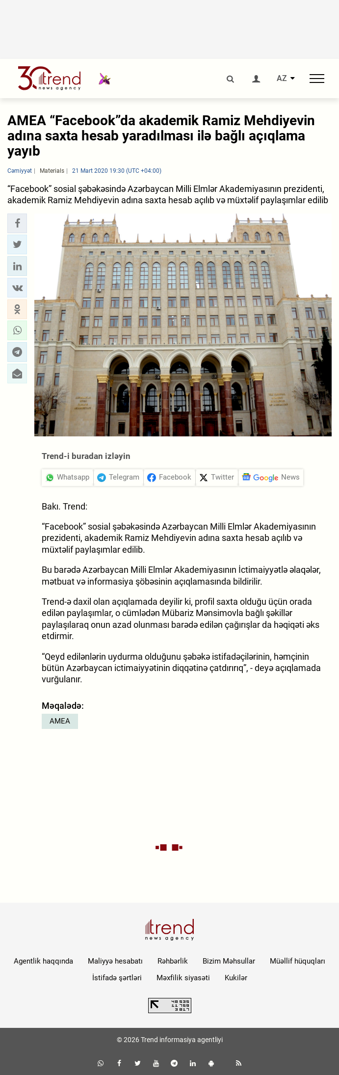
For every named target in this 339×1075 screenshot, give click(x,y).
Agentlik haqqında (43, 961)
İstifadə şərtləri (117, 977)
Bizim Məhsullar (229, 961)
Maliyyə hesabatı (115, 961)
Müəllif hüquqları (297, 961)
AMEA (60, 721)
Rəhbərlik (172, 961)
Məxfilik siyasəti (183, 977)
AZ (282, 78)
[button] (17, 223)
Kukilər (236, 977)
